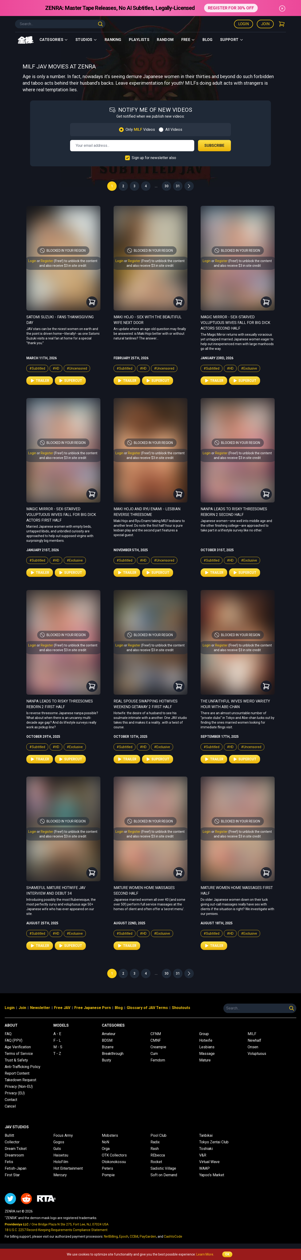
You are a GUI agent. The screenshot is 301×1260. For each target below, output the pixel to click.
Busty (106, 1060)
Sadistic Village (163, 1168)
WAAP (204, 1168)
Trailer (39, 380)
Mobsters (110, 1135)
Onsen (253, 1047)
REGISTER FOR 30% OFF (231, 7)
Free (188, 39)
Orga (106, 1148)
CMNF (155, 1040)
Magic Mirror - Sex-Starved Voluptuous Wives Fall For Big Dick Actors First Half (61, 514)
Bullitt (9, 1135)
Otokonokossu (114, 1162)
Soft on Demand (163, 1175)
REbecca (157, 1155)
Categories (54, 39)
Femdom (157, 1060)
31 (178, 186)
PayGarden (148, 1236)
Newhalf (254, 1040)
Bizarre (108, 1047)
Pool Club (158, 1135)
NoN (105, 1142)
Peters (107, 1168)
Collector (12, 1142)
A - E (57, 1034)
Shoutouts (181, 1007)
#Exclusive (249, 368)
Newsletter (40, 1007)
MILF (252, 1034)
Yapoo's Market (211, 1175)
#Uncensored (77, 368)
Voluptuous (257, 1053)
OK (227, 1254)
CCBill (134, 1236)
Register (47, 261)
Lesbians (206, 1047)
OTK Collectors (114, 1155)
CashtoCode (173, 1236)
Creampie (158, 1047)
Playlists (139, 39)
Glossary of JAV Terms (147, 1007)
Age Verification (18, 1047)
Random (165, 39)
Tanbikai (206, 1135)
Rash (154, 1148)
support (231, 39)
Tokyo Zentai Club (214, 1142)
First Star (12, 1175)
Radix (155, 1142)
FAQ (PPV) (13, 1040)
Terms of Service (19, 1053)
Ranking (113, 39)
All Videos (173, 129)
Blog (207, 39)
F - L (57, 1040)
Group (204, 1034)
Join (265, 24)
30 (166, 186)
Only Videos (140, 129)
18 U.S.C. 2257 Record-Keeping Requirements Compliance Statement (56, 1230)
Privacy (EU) (15, 1093)
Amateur (108, 1034)
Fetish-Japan (15, 1168)
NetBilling (111, 1236)
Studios (86, 39)
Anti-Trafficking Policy (22, 1067)
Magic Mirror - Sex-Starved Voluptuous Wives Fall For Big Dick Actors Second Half (235, 323)
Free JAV (62, 1007)
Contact (11, 1099)
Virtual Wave (209, 1162)
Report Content (17, 1073)
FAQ (8, 1034)
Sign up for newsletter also (154, 158)
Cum (154, 1053)
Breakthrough (112, 1053)
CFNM (155, 1034)
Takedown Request (20, 1080)
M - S (57, 1047)
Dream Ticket (16, 1148)
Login (243, 24)
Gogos (58, 1142)
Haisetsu (60, 1155)
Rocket (156, 1162)
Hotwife (205, 1040)
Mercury (60, 1175)
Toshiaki (206, 1148)
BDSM (107, 1040)
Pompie (108, 1175)
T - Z (57, 1053)
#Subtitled (37, 368)
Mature (205, 1060)
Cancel (10, 1106)
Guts (57, 1148)
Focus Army (63, 1135)
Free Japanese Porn (92, 1007)
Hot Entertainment (68, 1168)
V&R (202, 1155)
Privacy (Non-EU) (19, 1086)
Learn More (204, 1254)
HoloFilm (60, 1162)
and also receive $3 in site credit (62, 265)
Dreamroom (14, 1155)
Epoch (123, 1236)
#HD (56, 368)
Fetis (9, 1162)
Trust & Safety (16, 1060)
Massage (207, 1053)
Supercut (70, 380)
